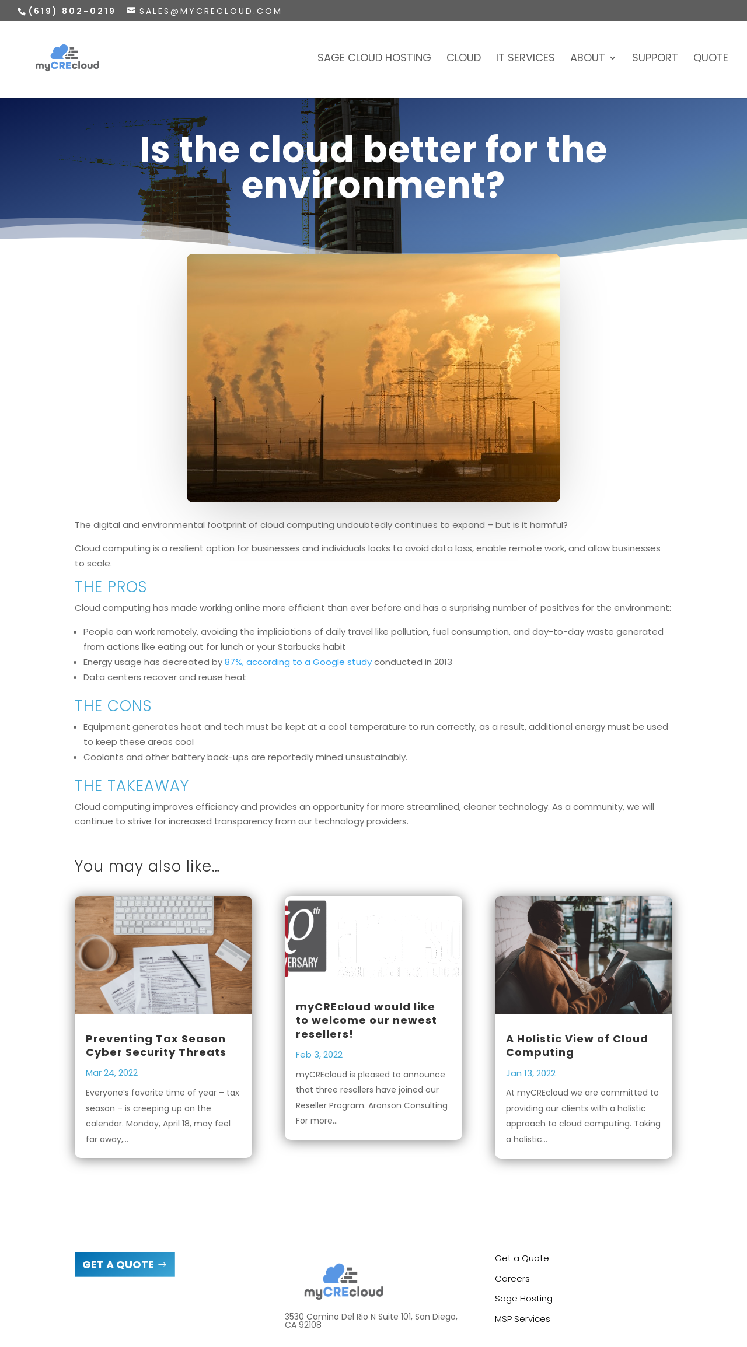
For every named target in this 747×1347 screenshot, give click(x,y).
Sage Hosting (524, 1298)
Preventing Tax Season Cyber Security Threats (156, 1045)
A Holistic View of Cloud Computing (577, 1045)
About (587, 59)
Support (655, 59)
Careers (512, 1278)
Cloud (463, 59)
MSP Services (522, 1319)
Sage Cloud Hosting (374, 59)
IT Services (525, 59)
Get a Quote (522, 1258)
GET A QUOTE (118, 1264)
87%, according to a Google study (298, 662)
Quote (710, 59)
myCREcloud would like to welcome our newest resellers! (366, 1020)
